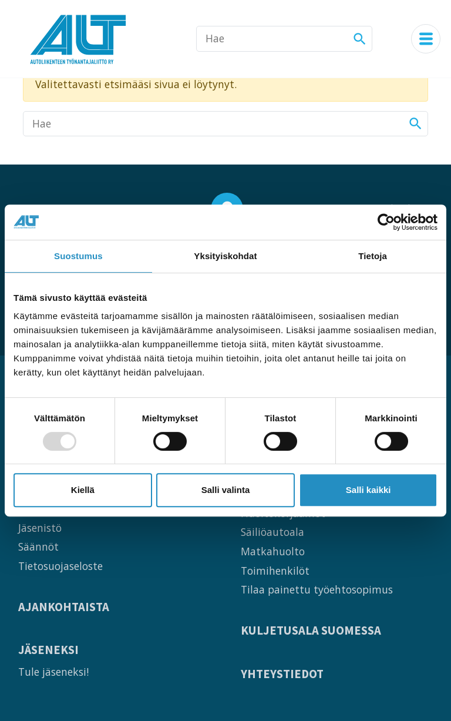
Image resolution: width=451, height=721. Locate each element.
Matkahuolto (273, 551)
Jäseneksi (48, 650)
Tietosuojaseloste (60, 566)
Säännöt (38, 546)
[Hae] (284, 39)
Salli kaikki (368, 490)
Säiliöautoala (272, 532)
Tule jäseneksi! (53, 672)
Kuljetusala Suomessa (311, 630)
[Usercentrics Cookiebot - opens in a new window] (386, 222)
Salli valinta (225, 490)
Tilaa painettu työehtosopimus (317, 589)
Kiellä (83, 490)
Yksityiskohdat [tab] (225, 256)
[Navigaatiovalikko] (425, 38)
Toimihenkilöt (275, 571)
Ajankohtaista (63, 607)
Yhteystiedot (282, 674)
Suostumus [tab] (78, 256)
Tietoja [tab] (372, 256)
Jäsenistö (40, 528)
